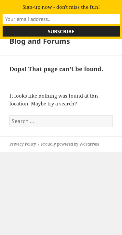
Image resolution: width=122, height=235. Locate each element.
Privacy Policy (22, 144)
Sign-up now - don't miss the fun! (61, 7)
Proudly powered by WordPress (70, 144)
